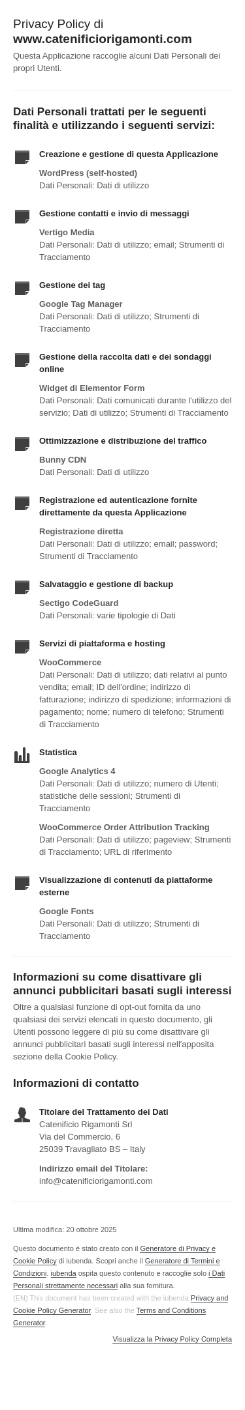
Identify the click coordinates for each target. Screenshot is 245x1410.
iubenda (63, 1273)
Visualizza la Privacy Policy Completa (172, 1339)
